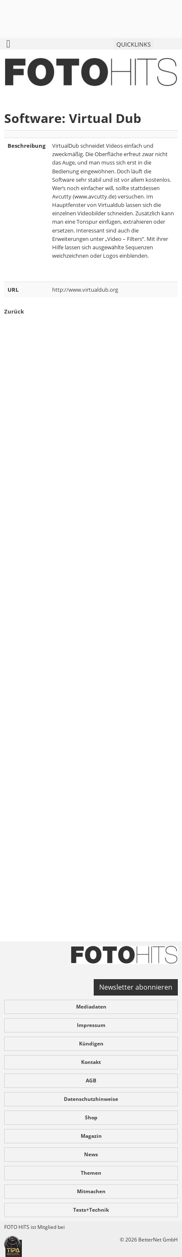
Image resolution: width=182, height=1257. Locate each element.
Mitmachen (91, 1191)
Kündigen (91, 1043)
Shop (91, 1117)
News (91, 1154)
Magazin (91, 1135)
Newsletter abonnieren (135, 987)
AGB (91, 1080)
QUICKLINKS (133, 44)
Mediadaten (91, 1006)
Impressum (91, 1025)
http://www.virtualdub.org (85, 289)
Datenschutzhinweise (91, 1099)
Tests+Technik (91, 1209)
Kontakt (91, 1062)
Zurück (14, 311)
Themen (91, 1172)
